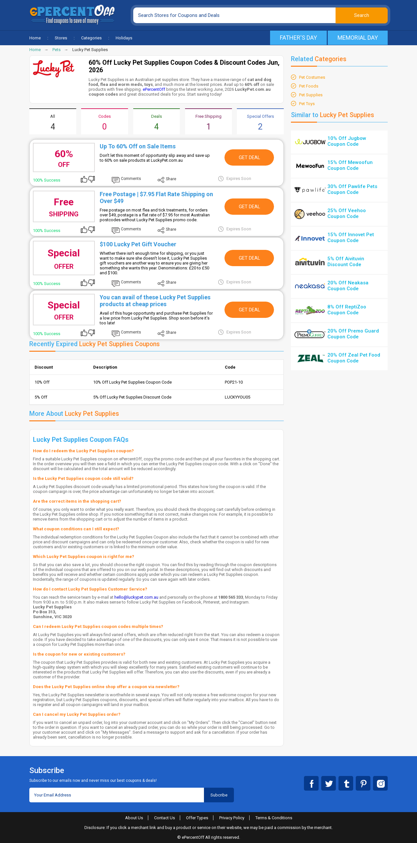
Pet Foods (308, 86)
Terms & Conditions (273, 817)
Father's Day (298, 37)
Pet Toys (307, 103)
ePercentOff (154, 89)
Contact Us (164, 817)
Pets (56, 49)
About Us (134, 817)
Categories (91, 37)
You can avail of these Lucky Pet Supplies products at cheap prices (155, 300)
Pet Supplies (311, 94)
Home (35, 37)
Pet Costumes (312, 77)
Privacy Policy (231, 817)
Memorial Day (358, 37)
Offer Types (197, 817)
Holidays (124, 37)
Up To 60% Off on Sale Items (138, 146)
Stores (61, 37)
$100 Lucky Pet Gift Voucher (138, 244)
